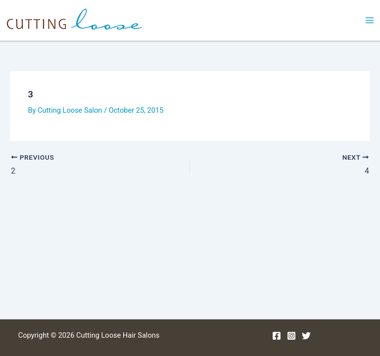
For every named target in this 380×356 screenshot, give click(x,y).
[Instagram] (291, 335)
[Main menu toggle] (369, 20)
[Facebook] (276, 335)
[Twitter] (306, 335)
